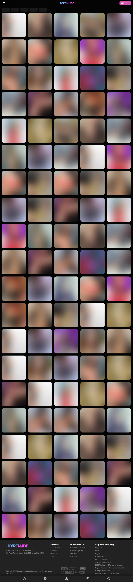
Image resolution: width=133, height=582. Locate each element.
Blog (52, 555)
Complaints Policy (102, 569)
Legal (97, 552)
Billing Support (101, 558)
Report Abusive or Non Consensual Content (111, 566)
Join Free (125, 3)
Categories (55, 552)
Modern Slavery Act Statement (107, 572)
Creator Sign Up (76, 549)
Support (98, 546)
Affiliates (73, 552)
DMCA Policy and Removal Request (109, 564)
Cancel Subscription (103, 561)
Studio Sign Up (76, 555)
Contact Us (99, 555)
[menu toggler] (4, 3)
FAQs (97, 549)
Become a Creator (77, 546)
